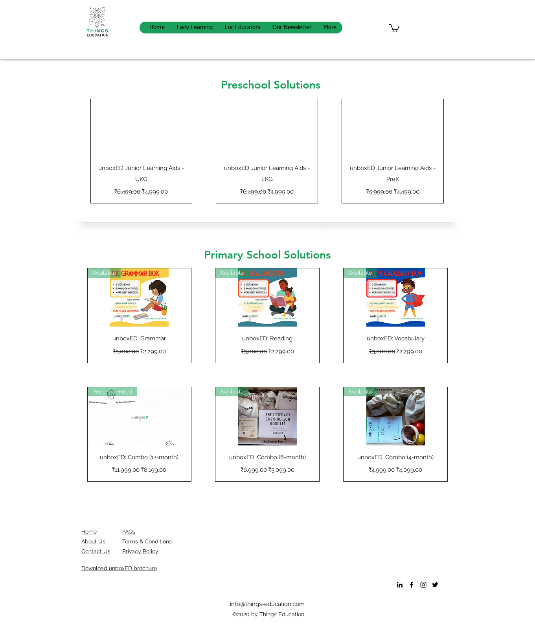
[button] (394, 27)
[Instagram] (423, 585)
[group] (267, 151)
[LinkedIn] (400, 585)
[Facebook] (411, 585)
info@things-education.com (267, 604)
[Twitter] (435, 585)
